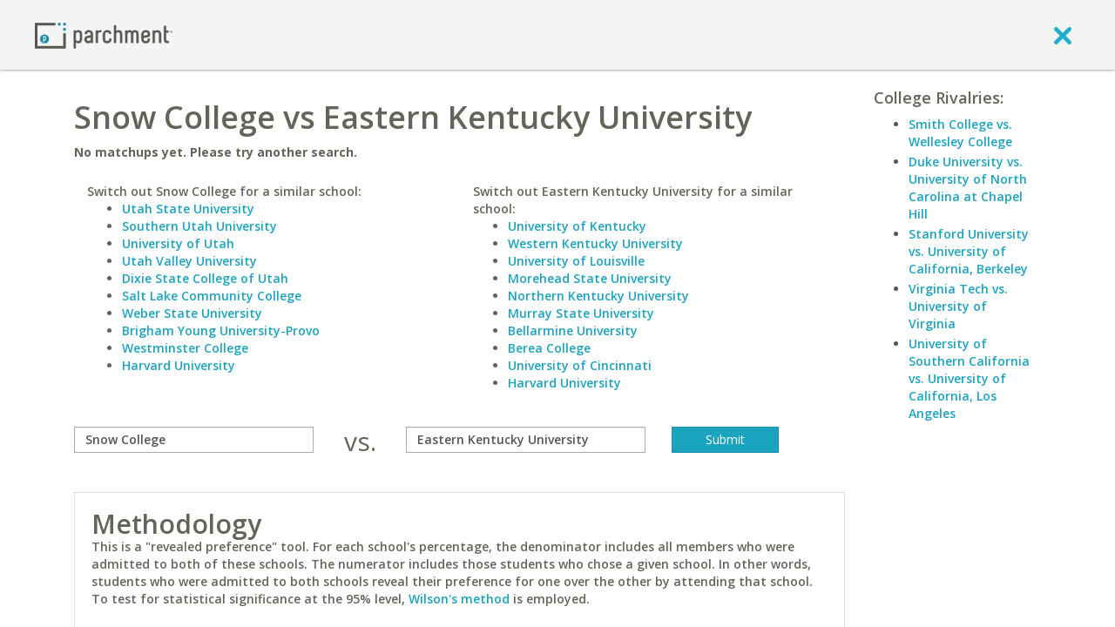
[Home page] (103, 34)
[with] (525, 440)
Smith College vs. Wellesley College (960, 133)
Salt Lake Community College (211, 295)
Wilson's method (459, 598)
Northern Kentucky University (598, 295)
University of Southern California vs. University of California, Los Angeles (969, 378)
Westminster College (185, 348)
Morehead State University (590, 278)
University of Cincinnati (580, 365)
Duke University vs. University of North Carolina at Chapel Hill (968, 187)
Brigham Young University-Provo (221, 330)
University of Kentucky (577, 226)
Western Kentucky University (595, 243)
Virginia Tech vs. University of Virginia (958, 306)
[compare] (194, 440)
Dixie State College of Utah (205, 278)
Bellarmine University (573, 330)
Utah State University (188, 208)
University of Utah (178, 243)
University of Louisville (576, 261)
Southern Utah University (199, 226)
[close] (1062, 34)
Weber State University (192, 313)
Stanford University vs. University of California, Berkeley (969, 251)
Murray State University (581, 313)
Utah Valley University (189, 261)
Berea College (549, 348)
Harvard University (178, 365)
